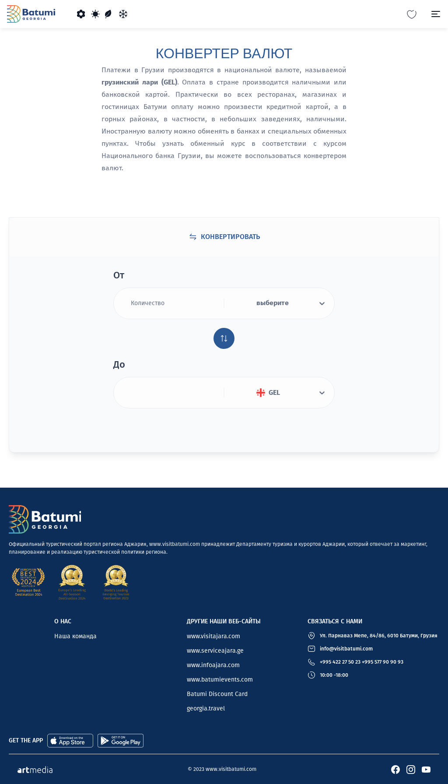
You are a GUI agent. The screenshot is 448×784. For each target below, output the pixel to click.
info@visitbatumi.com (346, 649)
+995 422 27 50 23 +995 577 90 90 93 (361, 662)
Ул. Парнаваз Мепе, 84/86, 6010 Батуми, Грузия (379, 636)
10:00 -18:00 (334, 675)
